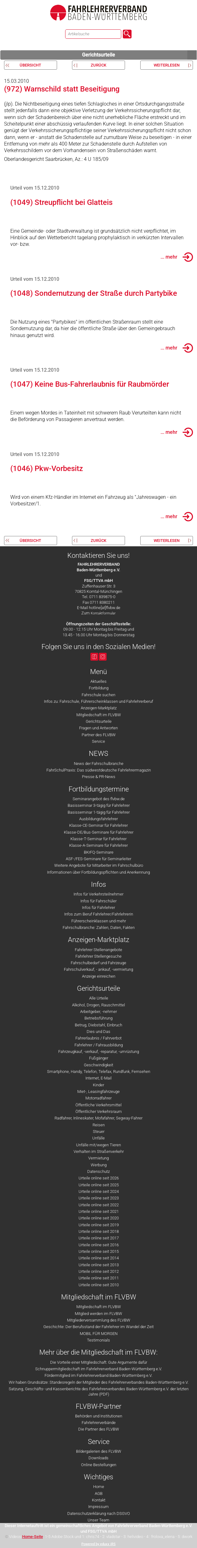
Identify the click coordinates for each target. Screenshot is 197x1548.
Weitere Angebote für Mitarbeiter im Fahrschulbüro (98, 865)
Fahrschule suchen (98, 694)
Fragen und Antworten (98, 728)
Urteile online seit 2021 (99, 1211)
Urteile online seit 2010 (99, 1285)
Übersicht (30, 65)
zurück (98, 65)
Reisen (99, 1125)
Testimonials (98, 1340)
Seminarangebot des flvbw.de (99, 798)
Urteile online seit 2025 (99, 1185)
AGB (99, 1493)
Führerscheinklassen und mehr (98, 921)
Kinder (98, 1085)
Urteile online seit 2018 (99, 1231)
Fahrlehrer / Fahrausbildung (98, 1045)
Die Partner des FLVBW (98, 1429)
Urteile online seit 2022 (99, 1205)
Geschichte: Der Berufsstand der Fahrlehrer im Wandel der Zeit (98, 1326)
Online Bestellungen (98, 1464)
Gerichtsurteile (139, 55)
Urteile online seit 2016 (99, 1245)
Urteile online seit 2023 (99, 1198)
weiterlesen (167, 65)
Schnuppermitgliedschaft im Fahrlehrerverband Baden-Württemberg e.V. (98, 1369)
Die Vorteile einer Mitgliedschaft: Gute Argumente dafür (98, 1362)
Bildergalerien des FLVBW (98, 1451)
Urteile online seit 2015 (99, 1251)
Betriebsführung (98, 1018)
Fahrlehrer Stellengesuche (98, 956)
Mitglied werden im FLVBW (98, 1313)
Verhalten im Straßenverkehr (99, 1151)
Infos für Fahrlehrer (98, 907)
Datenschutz (98, 1171)
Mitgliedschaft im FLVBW (98, 714)
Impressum (98, 1506)
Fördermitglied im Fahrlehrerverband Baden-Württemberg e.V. (98, 1375)
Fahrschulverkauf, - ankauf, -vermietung (98, 969)
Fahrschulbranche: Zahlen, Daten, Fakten (99, 927)
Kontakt (98, 1500)
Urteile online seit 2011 (99, 1278)
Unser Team (98, 1520)
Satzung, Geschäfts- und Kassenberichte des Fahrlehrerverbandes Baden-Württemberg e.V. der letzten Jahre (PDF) (99, 1392)
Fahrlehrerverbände (99, 1422)
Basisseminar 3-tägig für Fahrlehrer (99, 805)
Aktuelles (98, 681)
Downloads (98, 1458)
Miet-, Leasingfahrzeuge (98, 1091)
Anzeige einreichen (98, 976)
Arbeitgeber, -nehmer (98, 1011)
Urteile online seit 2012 (99, 1271)
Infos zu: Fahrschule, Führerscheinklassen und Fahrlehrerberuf (98, 701)
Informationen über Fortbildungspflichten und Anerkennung (98, 872)
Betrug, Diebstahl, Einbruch (98, 1025)
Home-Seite (32, 1536)
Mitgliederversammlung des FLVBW (98, 1320)
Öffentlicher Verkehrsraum (98, 1111)
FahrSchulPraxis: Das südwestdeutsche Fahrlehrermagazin (98, 770)
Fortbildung (98, 688)
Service (98, 741)
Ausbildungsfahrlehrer (98, 818)
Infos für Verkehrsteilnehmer (98, 894)
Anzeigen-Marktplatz (99, 708)
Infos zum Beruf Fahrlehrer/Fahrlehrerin (98, 914)
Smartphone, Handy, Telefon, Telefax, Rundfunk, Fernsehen (98, 1071)
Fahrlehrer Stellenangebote (98, 949)
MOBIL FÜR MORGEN (99, 1333)
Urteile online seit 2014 (99, 1258)
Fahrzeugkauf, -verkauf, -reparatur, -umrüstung (98, 1051)
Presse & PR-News (98, 776)
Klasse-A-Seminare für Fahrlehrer (98, 845)
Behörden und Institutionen (98, 1416)
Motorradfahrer (98, 1098)
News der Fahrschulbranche (98, 763)
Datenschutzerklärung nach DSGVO (98, 1513)
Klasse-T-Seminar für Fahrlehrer (98, 838)
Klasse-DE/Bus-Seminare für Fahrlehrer (98, 832)
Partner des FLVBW (99, 734)
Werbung (99, 1165)
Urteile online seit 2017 (99, 1238)
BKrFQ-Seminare (98, 852)
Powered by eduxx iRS (98, 1544)
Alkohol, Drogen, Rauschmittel (98, 1005)
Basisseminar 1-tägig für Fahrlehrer (99, 812)
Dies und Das (98, 1031)
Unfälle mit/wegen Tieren (98, 1145)
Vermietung (98, 1158)
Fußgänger (98, 1058)
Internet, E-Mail (98, 1078)
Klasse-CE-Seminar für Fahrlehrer (98, 825)
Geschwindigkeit (98, 1065)
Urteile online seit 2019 (99, 1225)
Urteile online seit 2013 (99, 1265)
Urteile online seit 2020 (99, 1218)
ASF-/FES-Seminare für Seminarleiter (98, 858)
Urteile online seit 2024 (99, 1191)
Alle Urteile (98, 998)
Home (98, 1486)
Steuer (98, 1131)
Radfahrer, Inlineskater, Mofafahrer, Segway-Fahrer (98, 1118)
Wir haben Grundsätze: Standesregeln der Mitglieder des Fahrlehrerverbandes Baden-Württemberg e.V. (99, 1382)
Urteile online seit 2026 (99, 1178)
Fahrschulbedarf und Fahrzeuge (98, 962)
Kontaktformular (103, 613)
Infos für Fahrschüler (98, 901)
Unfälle (98, 1138)
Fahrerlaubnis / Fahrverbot (98, 1038)
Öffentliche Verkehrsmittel (98, 1105)
